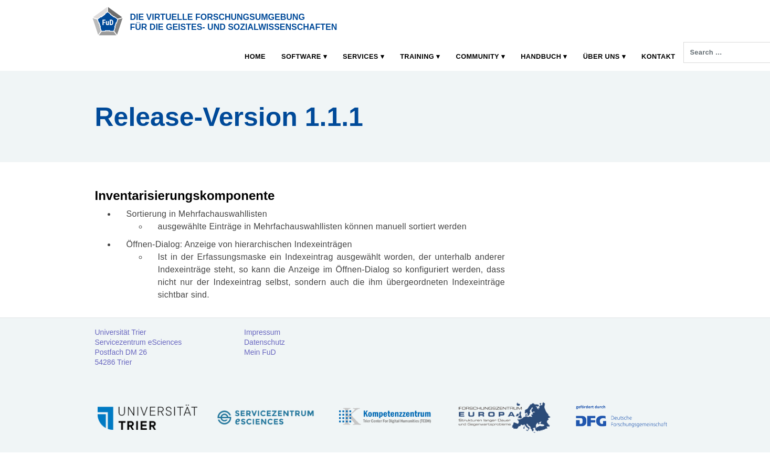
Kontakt (658, 56)
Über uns (601, 56)
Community (477, 56)
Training (417, 56)
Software (301, 56)
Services (360, 56)
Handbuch (541, 56)
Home (255, 56)
